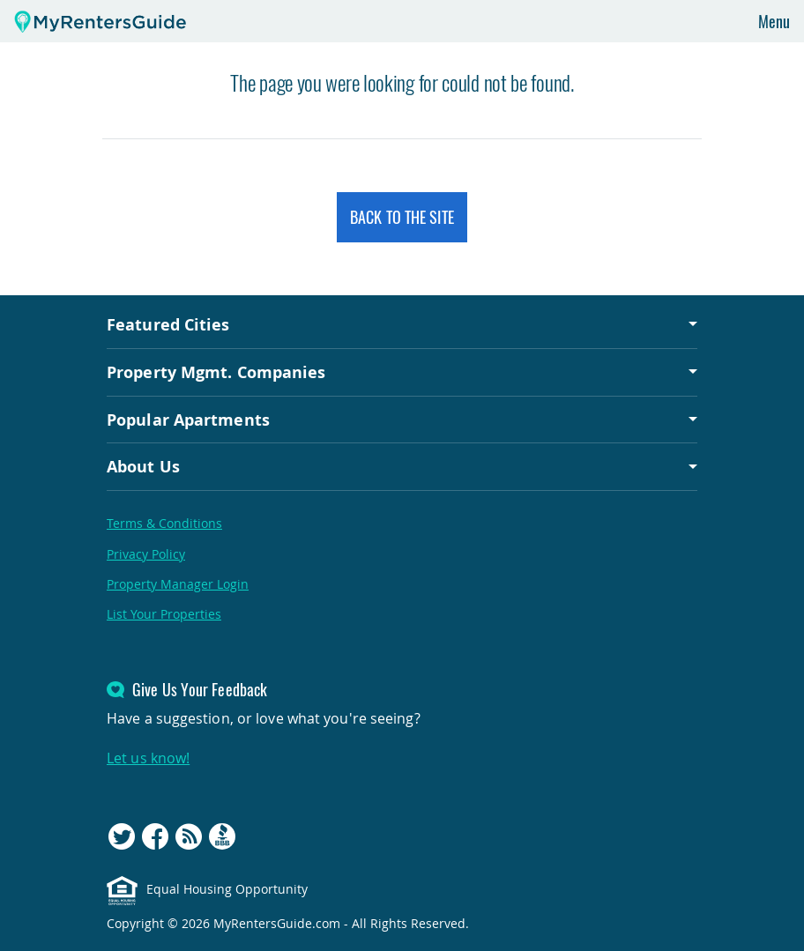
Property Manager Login (178, 584)
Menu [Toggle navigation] (774, 21)
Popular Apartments (188, 419)
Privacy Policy (146, 554)
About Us (143, 466)
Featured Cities (168, 324)
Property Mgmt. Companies (216, 372)
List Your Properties (164, 614)
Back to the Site (402, 216)
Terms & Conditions (164, 523)
